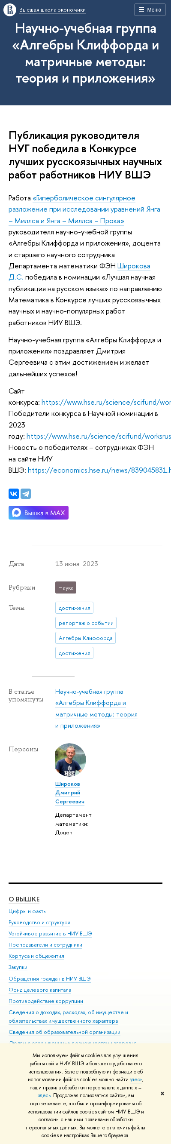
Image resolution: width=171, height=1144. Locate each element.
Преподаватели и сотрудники (45, 944)
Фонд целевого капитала (40, 989)
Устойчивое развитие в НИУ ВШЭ (50, 933)
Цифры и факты (28, 911)
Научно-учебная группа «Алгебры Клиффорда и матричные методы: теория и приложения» (85, 52)
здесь (136, 1079)
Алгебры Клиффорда (86, 638)
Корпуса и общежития (36, 955)
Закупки (18, 967)
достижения (74, 608)
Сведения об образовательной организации (64, 1032)
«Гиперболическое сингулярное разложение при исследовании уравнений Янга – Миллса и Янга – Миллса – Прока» (84, 209)
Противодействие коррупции (46, 1001)
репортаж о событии (86, 623)
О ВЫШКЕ (24, 899)
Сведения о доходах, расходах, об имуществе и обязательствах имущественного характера (68, 1016)
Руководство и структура (39, 922)
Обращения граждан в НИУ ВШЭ (50, 978)
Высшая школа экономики (52, 9)
